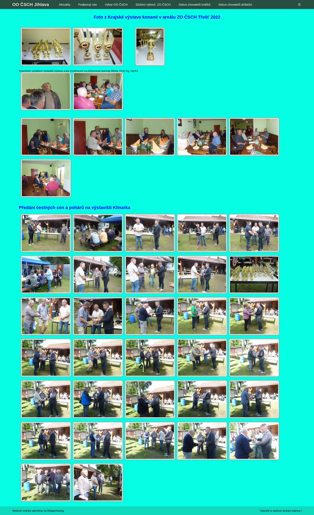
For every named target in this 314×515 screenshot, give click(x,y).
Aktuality (64, 4)
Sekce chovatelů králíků (194, 4)
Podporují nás (87, 4)
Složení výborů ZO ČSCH (153, 4)
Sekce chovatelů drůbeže (235, 4)
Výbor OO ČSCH (116, 4)
